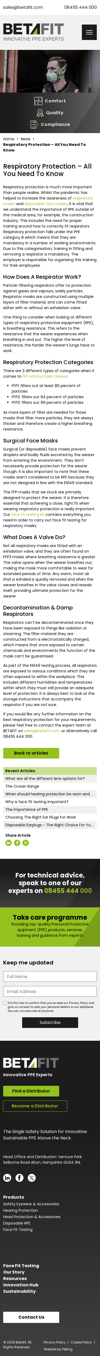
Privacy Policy (55, 1342)
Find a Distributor (31, 1091)
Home (8, 139)
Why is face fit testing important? (37, 801)
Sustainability (19, 1291)
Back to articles (31, 753)
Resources (15, 1278)
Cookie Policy (81, 1342)
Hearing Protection (20, 1210)
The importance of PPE (26, 809)
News (25, 139)
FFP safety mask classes (44, 376)
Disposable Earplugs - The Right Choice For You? (50, 825)
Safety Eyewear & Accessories (31, 1204)
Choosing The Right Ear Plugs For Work (40, 817)
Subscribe (50, 1022)
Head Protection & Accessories (32, 1216)
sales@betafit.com (23, 7)
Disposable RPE (16, 1223)
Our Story (14, 1272)
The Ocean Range (22, 786)
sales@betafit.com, (42, 730)
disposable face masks (46, 203)
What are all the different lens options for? (45, 778)
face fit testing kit (28, 514)
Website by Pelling (58, 1349)
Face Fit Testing (18, 1229)
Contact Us (31, 1317)
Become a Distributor (35, 1106)
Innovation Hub (20, 1285)
